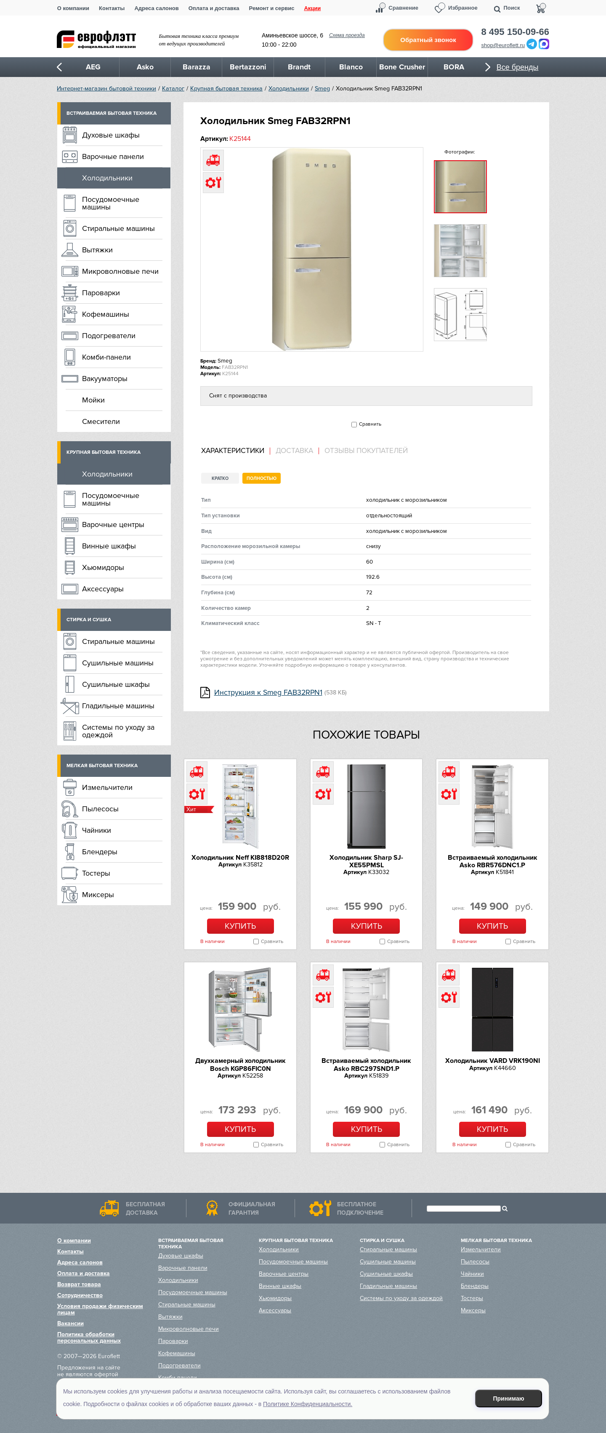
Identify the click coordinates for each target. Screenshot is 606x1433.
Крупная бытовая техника (226, 88)
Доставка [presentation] (294, 451)
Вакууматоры (105, 378)
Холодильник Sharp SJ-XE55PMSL (366, 861)
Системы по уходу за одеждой (118, 731)
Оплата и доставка (214, 8)
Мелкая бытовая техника (102, 766)
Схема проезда (347, 35)
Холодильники (288, 88)
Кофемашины (105, 314)
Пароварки (101, 292)
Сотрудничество (80, 1295)
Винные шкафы (109, 546)
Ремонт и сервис (272, 8)
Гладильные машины (118, 705)
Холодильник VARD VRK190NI (492, 1061)
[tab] (235, 451)
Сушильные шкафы (116, 684)
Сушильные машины (118, 662)
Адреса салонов (156, 8)
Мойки (93, 400)
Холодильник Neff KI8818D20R (240, 857)
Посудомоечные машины (110, 203)
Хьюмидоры (103, 567)
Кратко (220, 478)
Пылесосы (100, 808)
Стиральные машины (118, 228)
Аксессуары (103, 588)
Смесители (101, 421)
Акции (312, 8)
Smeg (322, 88)
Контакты (112, 8)
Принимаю (508, 1398)
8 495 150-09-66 (515, 32)
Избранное (463, 8)
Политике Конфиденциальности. (307, 1404)
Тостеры (96, 873)
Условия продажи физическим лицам (100, 1309)
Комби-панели (106, 357)
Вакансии (70, 1323)
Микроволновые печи (120, 271)
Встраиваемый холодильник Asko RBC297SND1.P (366, 1065)
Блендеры (99, 851)
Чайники (96, 830)
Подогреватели (109, 335)
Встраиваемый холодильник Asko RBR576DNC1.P (492, 861)
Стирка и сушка (88, 620)
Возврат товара (79, 1284)
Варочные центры (113, 524)
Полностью (261, 478)
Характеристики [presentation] (232, 451)
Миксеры (98, 894)
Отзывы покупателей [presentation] (366, 451)
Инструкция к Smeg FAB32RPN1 (268, 692)
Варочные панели (113, 156)
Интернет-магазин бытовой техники (106, 88)
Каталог (173, 88)
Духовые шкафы (111, 135)
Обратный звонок (428, 39)
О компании (73, 8)
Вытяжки (97, 249)
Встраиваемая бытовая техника (111, 113)
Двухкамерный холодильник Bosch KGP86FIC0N (240, 1065)
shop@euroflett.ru (503, 45)
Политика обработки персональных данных (89, 1337)
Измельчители (107, 787)
